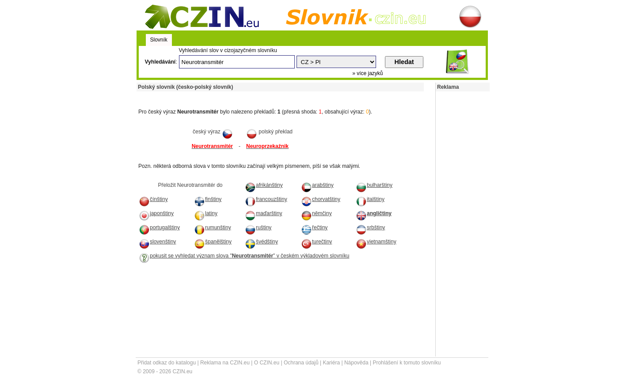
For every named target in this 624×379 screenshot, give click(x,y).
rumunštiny (212, 227)
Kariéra (331, 363)
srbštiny (370, 227)
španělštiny (213, 242)
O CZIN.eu (266, 363)
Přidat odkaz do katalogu (166, 363)
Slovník (158, 40)
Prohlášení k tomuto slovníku (407, 363)
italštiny (370, 199)
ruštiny (258, 227)
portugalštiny (159, 227)
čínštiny (153, 199)
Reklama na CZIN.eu (225, 363)
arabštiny (317, 185)
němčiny (316, 213)
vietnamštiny (376, 242)
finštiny (207, 199)
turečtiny (316, 242)
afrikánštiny (264, 185)
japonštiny (156, 213)
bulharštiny (374, 185)
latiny (205, 213)
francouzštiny (266, 199)
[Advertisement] (240, 94)
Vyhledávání (160, 62)
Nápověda (356, 363)
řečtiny (314, 227)
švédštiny (261, 242)
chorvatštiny (320, 199)
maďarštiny (263, 213)
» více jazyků (367, 73)
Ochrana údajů (301, 363)
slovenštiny (157, 242)
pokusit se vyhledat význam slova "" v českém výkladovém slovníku (244, 256)
